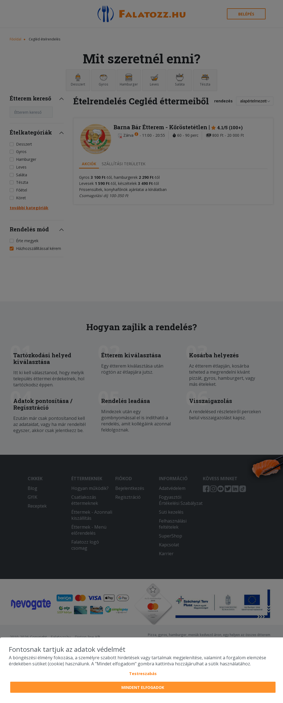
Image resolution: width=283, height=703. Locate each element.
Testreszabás (143, 673)
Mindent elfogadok (142, 687)
